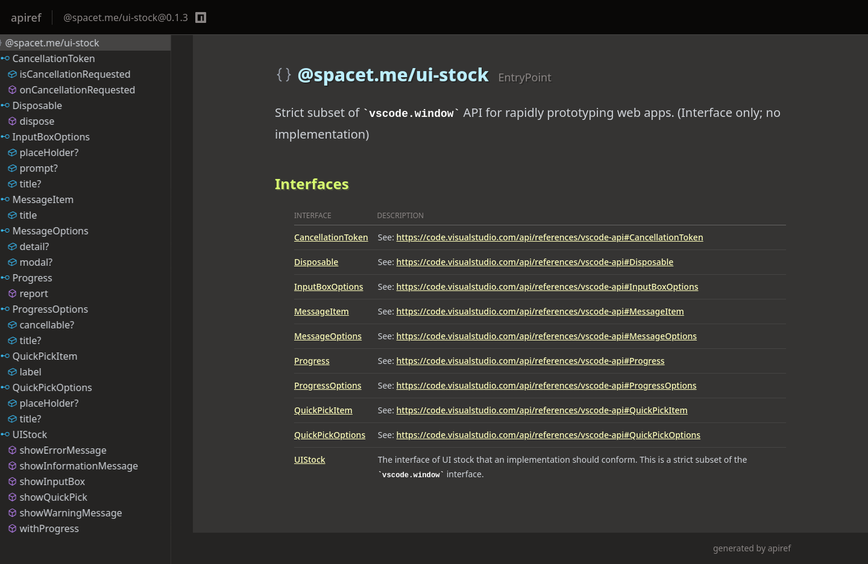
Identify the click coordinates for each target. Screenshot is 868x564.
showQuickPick (68, 497)
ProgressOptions (328, 385)
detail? (50, 246)
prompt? (54, 168)
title (43, 215)
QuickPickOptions (329, 434)
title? (46, 183)
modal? (51, 262)
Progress (312, 360)
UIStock (310, 459)
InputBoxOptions (328, 286)
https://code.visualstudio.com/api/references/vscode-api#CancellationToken (550, 237)
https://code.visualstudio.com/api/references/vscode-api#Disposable (535, 262)
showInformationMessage (94, 465)
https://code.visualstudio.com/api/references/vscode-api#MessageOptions (547, 336)
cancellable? (62, 324)
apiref (26, 17)
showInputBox (68, 481)
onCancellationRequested (93, 89)
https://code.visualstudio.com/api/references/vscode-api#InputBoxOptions (548, 286)
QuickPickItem (323, 410)
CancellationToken (331, 237)
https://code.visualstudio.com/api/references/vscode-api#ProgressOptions (547, 385)
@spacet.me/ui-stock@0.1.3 (125, 17)
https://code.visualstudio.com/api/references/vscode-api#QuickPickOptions (549, 434)
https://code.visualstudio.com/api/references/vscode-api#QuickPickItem (542, 410)
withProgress (65, 528)
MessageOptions (328, 336)
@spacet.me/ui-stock (61, 42)
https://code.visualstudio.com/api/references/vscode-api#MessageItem (540, 311)
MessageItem (321, 311)
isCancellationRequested (90, 74)
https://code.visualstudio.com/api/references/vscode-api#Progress (531, 360)
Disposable (316, 262)
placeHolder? (64, 152)
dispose (52, 121)
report (49, 293)
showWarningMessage (86, 512)
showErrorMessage (78, 450)
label (46, 371)
